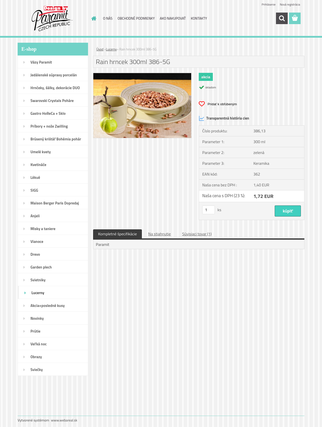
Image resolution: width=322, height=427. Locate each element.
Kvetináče (38, 165)
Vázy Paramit (41, 62)
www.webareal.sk (64, 420)
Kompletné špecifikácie (117, 234)
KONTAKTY (199, 18)
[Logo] (52, 18)
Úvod (99, 49)
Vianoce (36, 241)
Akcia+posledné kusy (47, 305)
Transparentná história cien (224, 118)
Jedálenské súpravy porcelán (53, 75)
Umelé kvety (40, 152)
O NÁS (108, 18)
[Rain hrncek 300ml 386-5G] (142, 75)
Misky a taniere (42, 229)
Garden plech (41, 267)
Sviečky (36, 369)
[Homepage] (93, 18)
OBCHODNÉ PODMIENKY (136, 18)
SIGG (34, 190)
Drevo (35, 254)
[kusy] (208, 209)
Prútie (35, 331)
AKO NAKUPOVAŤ (173, 18)
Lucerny (37, 293)
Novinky (37, 318)
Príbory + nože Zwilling (49, 126)
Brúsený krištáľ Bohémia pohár (55, 139)
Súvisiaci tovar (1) (197, 234)
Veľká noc (38, 344)
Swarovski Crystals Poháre (52, 100)
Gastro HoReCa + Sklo (48, 113)
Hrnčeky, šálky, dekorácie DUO (55, 88)
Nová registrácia (290, 4)
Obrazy (36, 357)
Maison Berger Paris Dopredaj (54, 203)
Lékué (35, 177)
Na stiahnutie (159, 234)
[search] (282, 18)
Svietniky (38, 280)
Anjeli (35, 216)
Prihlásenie (268, 4)
